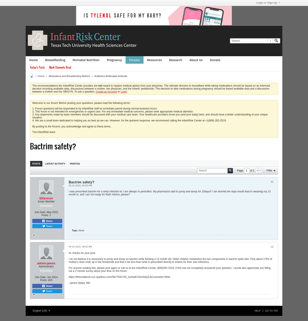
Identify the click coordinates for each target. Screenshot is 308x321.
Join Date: (40, 212)
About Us (196, 60)
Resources (154, 60)
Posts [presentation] (36, 163)
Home (33, 60)
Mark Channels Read (60, 67)
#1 (272, 181)
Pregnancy (114, 60)
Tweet (47, 226)
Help (258, 310)
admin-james (46, 263)
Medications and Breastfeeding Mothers (69, 76)
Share (47, 221)
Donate (215, 60)
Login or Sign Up (268, 2)
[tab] (36, 163)
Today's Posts (37, 67)
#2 (272, 246)
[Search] (251, 41)
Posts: (45, 215)
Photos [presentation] (75, 163)
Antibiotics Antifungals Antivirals (110, 76)
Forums (134, 60)
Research (175, 60)
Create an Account (106, 91)
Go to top (271, 310)
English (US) (41, 310)
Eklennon (46, 198)
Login (124, 91)
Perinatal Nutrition (86, 60)
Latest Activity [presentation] (55, 163)
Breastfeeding (55, 60)
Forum (41, 76)
